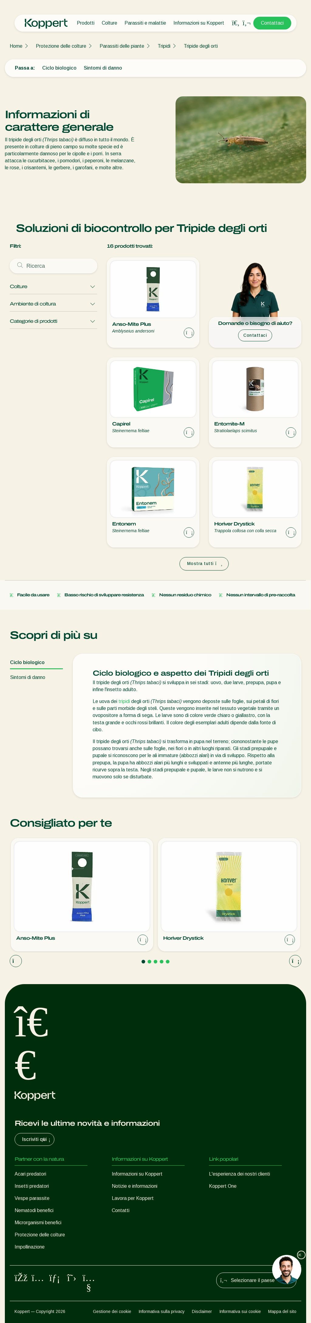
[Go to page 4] (161, 961)
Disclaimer (202, 1311)
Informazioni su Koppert (198, 23)
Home (16, 46)
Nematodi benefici (34, 1210)
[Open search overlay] (235, 23)
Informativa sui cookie (240, 1311)
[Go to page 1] (143, 961)
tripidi (124, 701)
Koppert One (223, 1186)
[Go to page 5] (167, 961)
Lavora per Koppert (133, 1198)
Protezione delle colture (61, 46)
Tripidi (164, 46)
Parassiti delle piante (122, 46)
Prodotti (85, 23)
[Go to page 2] (149, 961)
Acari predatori (30, 1174)
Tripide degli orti (201, 46)
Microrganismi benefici (38, 1222)
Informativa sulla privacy (161, 1311)
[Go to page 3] (155, 961)
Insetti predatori (32, 1186)
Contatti (120, 1210)
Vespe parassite (32, 1198)
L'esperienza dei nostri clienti (239, 1174)
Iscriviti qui (37, 1139)
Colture (109, 23)
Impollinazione (30, 1246)
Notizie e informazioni (134, 1186)
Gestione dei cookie (112, 1311)
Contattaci (272, 23)
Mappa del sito (282, 1311)
